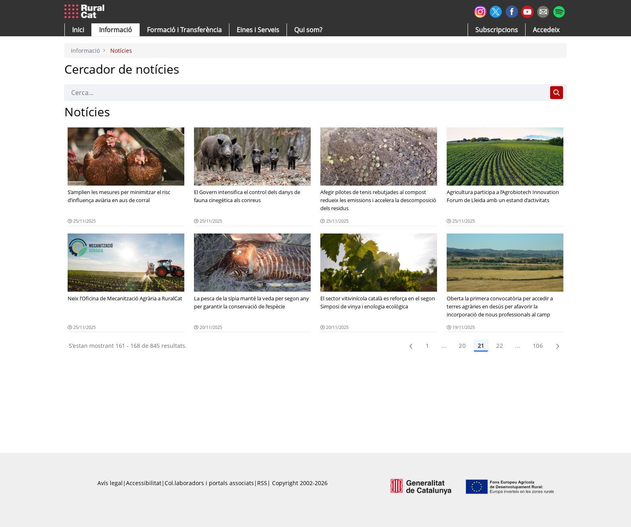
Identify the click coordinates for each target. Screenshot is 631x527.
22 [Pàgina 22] (499, 345)
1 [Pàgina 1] (427, 345)
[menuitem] (184, 29)
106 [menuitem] (538, 345)
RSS (262, 483)
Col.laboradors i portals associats (209, 483)
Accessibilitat (143, 483)
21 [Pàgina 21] (481, 345)
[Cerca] (305, 93)
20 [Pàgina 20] (462, 345)
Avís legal (110, 483)
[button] (78, 29)
